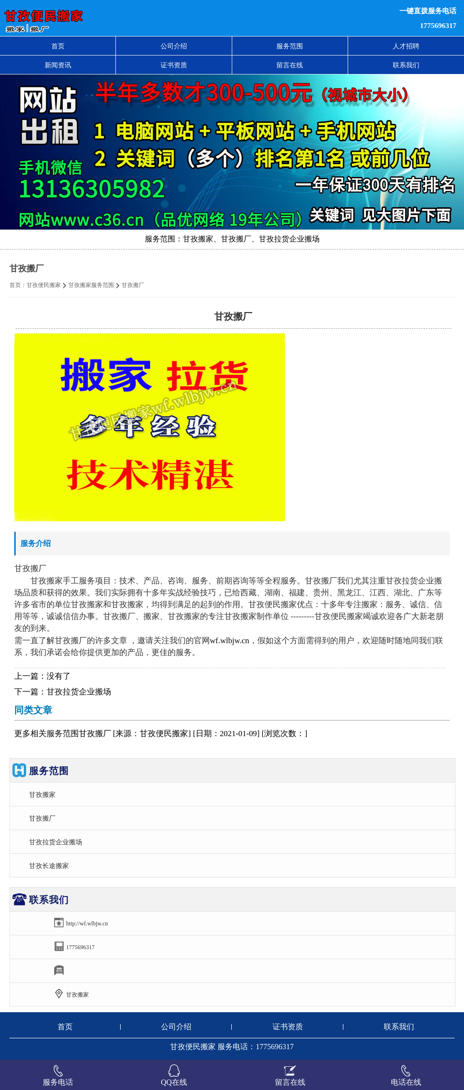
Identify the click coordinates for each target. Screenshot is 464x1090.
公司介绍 (174, 46)
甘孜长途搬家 (49, 865)
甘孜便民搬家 (44, 285)
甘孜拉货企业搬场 (79, 691)
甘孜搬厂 (42, 818)
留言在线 (289, 65)
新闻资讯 (58, 65)
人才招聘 (406, 46)
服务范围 (289, 46)
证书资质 (174, 65)
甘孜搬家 (42, 794)
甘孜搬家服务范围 (91, 285)
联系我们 (406, 65)
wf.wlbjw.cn (229, 640)
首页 (58, 46)
